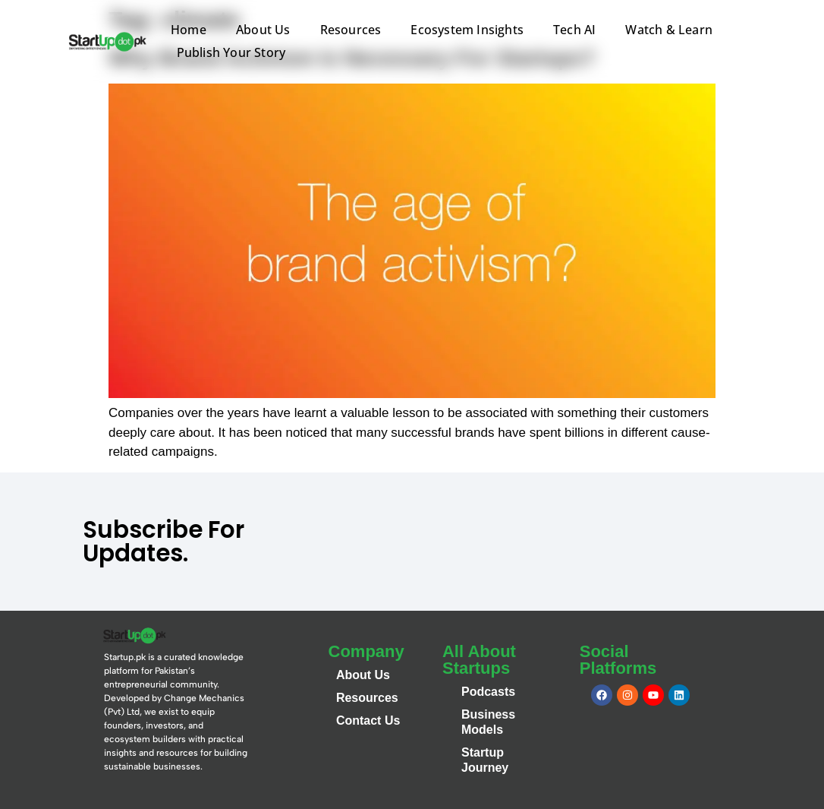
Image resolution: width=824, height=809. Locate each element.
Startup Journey (484, 760)
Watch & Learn (668, 29)
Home (188, 29)
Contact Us (368, 720)
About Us (263, 29)
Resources (351, 29)
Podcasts (488, 691)
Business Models (488, 722)
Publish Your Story (231, 52)
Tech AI (574, 29)
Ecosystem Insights (467, 29)
